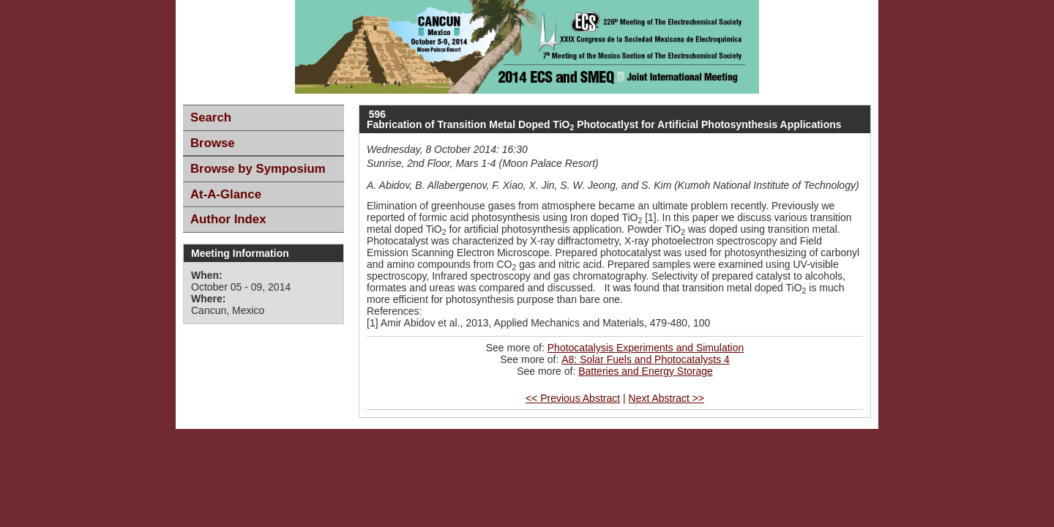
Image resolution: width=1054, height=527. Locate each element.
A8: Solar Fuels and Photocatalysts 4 (645, 359)
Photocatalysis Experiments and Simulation (645, 348)
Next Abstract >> (667, 398)
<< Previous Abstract (573, 398)
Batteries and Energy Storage (645, 371)
